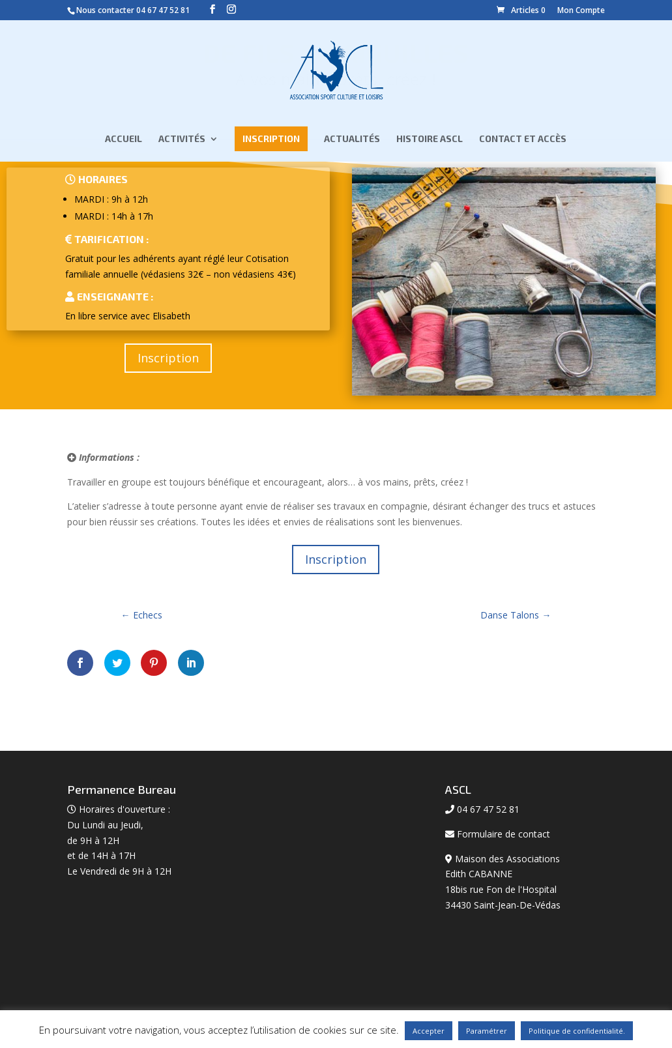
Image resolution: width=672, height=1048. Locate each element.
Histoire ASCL (429, 140)
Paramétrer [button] (486, 1031)
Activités (181, 140)
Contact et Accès (522, 140)
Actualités (352, 140)
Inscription (271, 139)
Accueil (123, 140)
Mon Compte (581, 10)
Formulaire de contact (503, 834)
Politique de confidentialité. (577, 1031)
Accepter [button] (429, 1031)
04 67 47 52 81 (163, 10)
